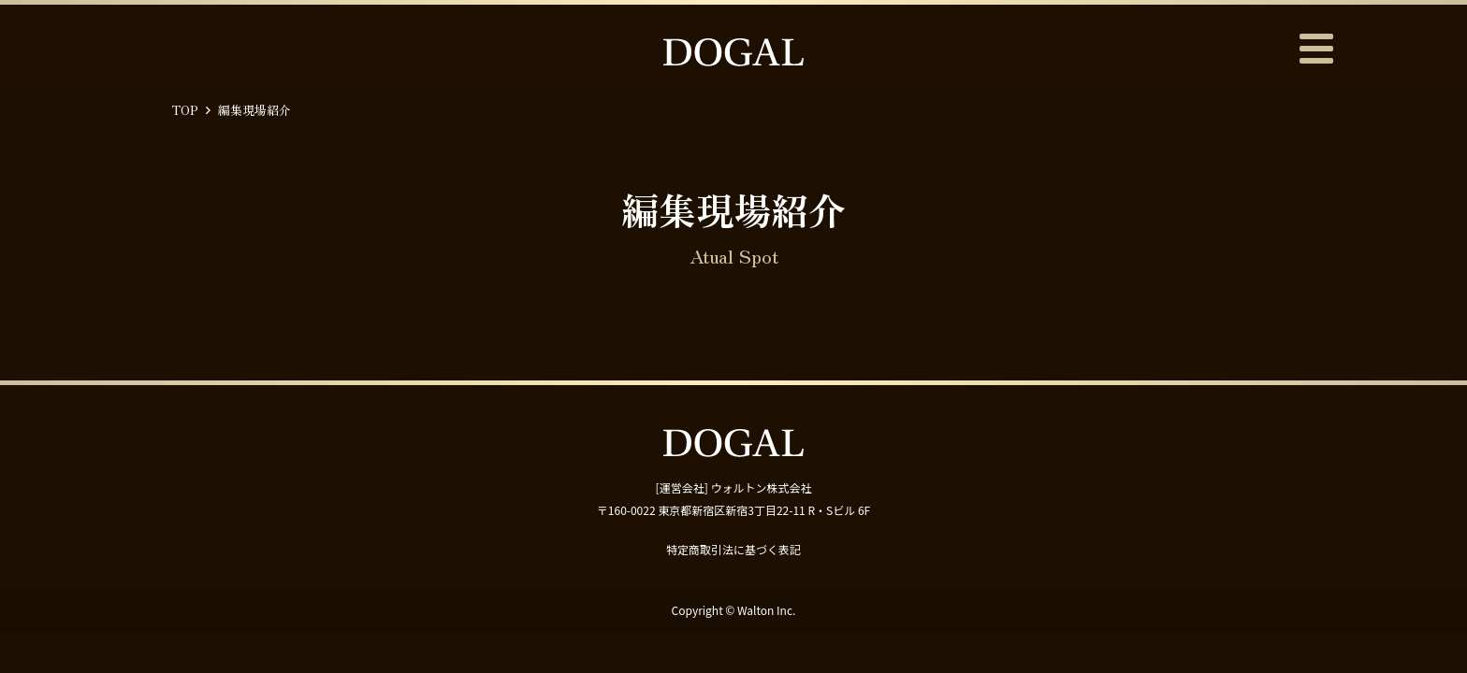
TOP (185, 110)
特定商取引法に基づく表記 (733, 549)
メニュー (1315, 49)
